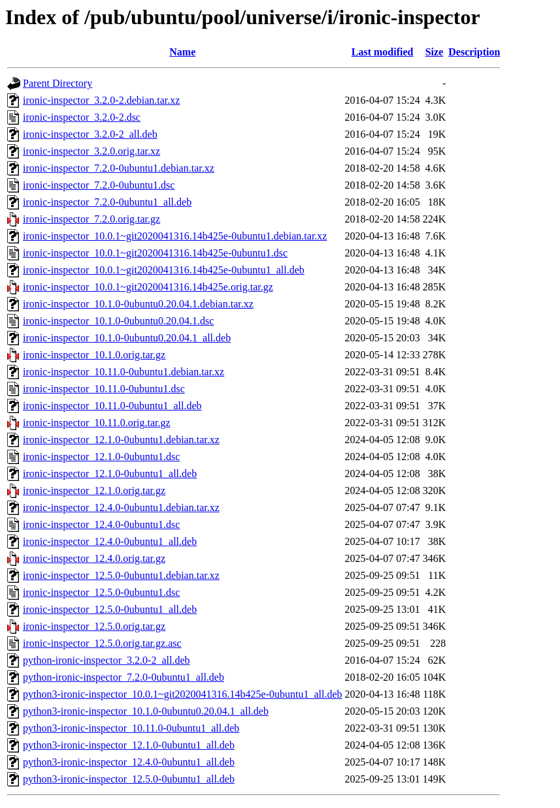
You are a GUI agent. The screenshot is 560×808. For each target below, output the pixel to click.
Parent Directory (57, 83)
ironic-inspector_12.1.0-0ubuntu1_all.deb (110, 473)
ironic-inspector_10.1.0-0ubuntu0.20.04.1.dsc (118, 320)
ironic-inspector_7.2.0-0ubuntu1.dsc (98, 185)
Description (474, 51)
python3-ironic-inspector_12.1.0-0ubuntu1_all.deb (129, 745)
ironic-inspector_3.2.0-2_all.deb (90, 134)
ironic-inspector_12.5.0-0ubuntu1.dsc (101, 592)
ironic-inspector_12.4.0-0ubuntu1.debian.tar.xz (121, 507)
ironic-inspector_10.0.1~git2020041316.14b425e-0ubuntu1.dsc (155, 252)
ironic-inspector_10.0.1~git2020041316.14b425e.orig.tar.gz (148, 286)
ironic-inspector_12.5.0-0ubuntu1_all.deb (110, 609)
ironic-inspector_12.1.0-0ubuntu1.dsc (101, 456)
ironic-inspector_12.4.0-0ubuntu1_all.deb (110, 541)
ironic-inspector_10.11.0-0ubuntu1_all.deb (112, 405)
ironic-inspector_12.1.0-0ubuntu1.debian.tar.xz (121, 439)
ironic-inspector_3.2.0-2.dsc (81, 117)
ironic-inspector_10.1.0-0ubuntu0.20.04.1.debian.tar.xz (138, 303)
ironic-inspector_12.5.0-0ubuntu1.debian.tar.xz (121, 575)
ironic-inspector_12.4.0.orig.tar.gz (94, 558)
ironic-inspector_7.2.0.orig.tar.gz (91, 219)
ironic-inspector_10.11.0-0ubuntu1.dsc (104, 388)
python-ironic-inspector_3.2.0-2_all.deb (106, 660)
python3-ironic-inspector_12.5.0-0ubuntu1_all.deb (129, 779)
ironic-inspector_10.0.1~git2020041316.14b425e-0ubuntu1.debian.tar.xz (175, 235)
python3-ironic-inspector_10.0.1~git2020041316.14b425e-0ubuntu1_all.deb (182, 694)
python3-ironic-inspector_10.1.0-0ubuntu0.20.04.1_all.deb (146, 711)
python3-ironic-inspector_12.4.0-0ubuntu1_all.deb (129, 762)
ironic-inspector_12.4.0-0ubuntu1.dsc (101, 524)
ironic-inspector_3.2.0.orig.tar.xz (91, 151)
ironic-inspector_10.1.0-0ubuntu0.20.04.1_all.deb (127, 337)
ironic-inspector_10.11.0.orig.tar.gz (97, 422)
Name (182, 51)
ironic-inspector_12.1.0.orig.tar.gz (94, 490)
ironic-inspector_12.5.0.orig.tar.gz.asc (102, 643)
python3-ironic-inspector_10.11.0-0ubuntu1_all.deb (131, 728)
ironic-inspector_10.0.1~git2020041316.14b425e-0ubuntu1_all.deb (164, 269)
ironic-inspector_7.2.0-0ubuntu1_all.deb (107, 202)
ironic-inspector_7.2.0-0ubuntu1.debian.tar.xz (118, 168)
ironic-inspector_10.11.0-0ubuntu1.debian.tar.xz (123, 371)
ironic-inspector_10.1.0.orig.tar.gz (94, 354)
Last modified (383, 51)
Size (434, 51)
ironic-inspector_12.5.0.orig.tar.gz (94, 626)
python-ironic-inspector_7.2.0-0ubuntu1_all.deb (123, 677)
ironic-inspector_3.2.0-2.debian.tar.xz (101, 100)
